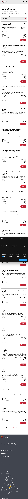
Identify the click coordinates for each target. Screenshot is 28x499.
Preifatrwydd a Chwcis (5, 473)
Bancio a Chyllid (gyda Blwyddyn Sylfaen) (12, 250)
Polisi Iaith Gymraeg (4, 471)
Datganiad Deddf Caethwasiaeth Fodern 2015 (9, 466)
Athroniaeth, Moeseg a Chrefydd (9, 211)
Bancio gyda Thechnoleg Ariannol (10, 270)
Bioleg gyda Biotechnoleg (8, 369)
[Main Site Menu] (23, 1)
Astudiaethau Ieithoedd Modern (9, 66)
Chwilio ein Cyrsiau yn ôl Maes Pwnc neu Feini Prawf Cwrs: (9, 11)
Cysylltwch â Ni (3, 453)
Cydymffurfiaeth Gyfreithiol (5, 464)
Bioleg (3, 310)
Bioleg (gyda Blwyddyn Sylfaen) (9, 350)
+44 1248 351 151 (4, 451)
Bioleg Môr (4, 408)
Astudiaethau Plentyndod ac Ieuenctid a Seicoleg (13, 191)
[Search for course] (26, 13)
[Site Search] (26, 1)
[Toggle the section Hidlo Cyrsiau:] (14, 19)
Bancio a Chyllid (6, 230)
